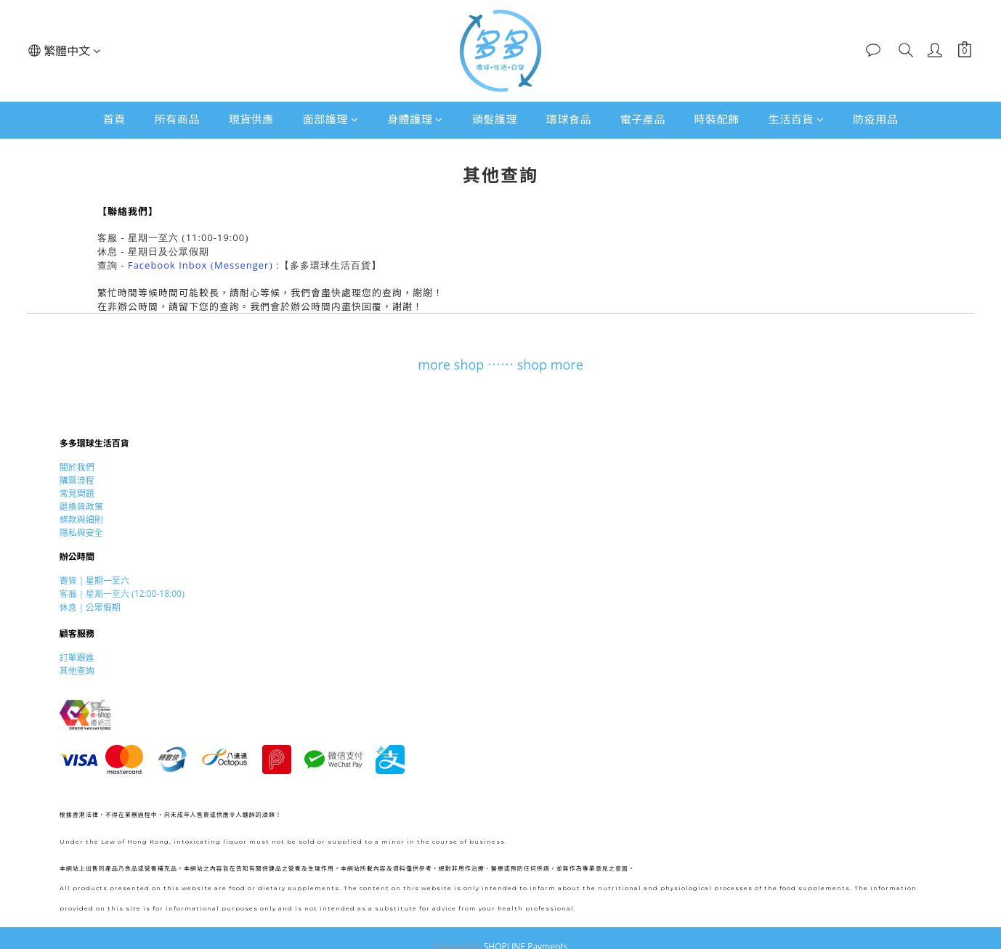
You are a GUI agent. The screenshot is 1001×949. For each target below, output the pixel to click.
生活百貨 (796, 119)
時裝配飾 (716, 119)
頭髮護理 (494, 119)
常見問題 (77, 493)
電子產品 (642, 119)
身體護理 (415, 119)
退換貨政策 (81, 506)
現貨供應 (251, 119)
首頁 (114, 119)
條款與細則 (81, 519)
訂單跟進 (77, 657)
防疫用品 (875, 119)
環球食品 (568, 119)
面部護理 (331, 119)
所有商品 (177, 119)
